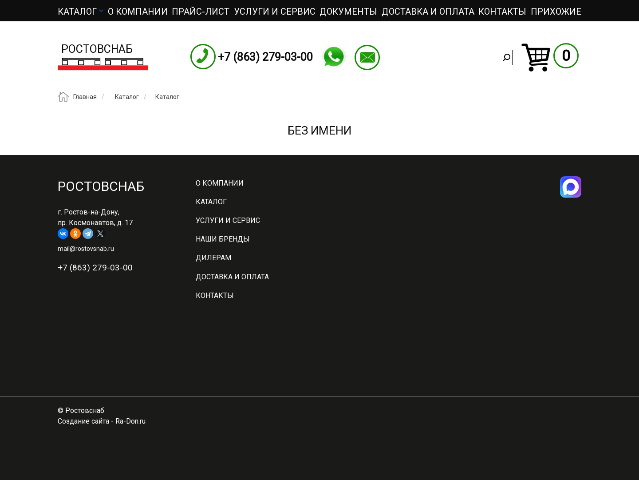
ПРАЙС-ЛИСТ (200, 11)
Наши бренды (223, 239)
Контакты (502, 11)
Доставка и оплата (428, 11)
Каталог (77, 11)
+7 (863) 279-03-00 (265, 57)
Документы (348, 11)
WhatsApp (334, 57)
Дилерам (213, 258)
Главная (85, 97)
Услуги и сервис (275, 11)
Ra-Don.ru (130, 421)
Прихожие (556, 11)
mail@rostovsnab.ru (367, 57)
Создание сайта (83, 421)
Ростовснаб (97, 49)
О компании (138, 11)
